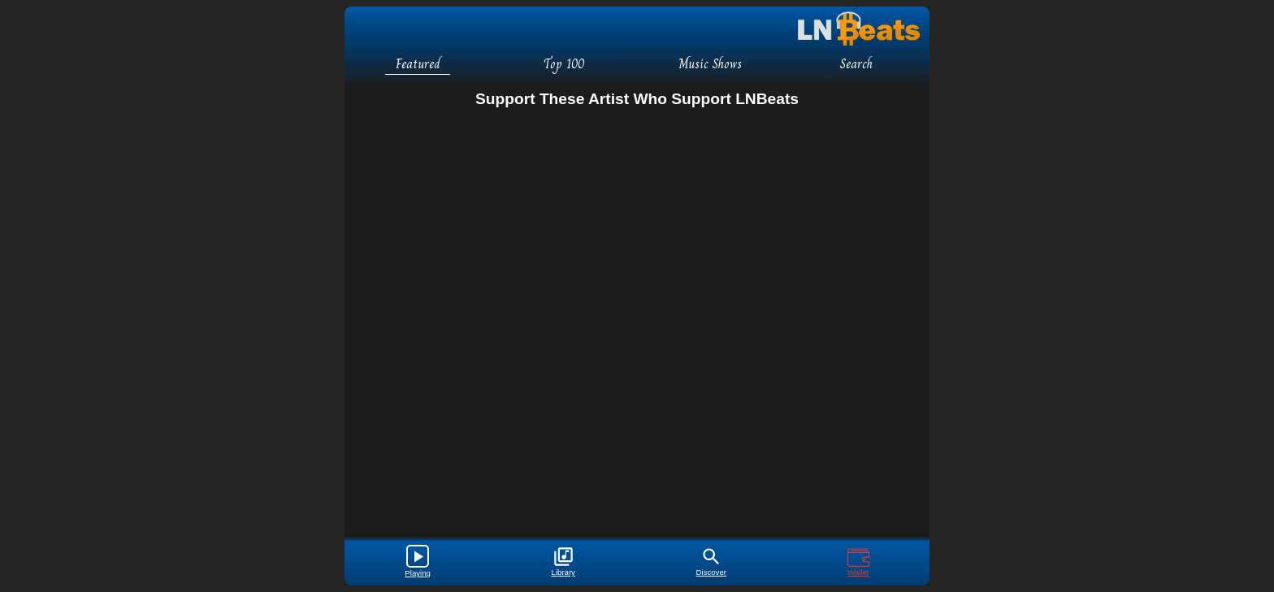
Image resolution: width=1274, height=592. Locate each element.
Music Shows (710, 64)
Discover (711, 561)
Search (856, 64)
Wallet (858, 561)
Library (563, 561)
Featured (418, 64)
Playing (417, 561)
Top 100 (564, 64)
